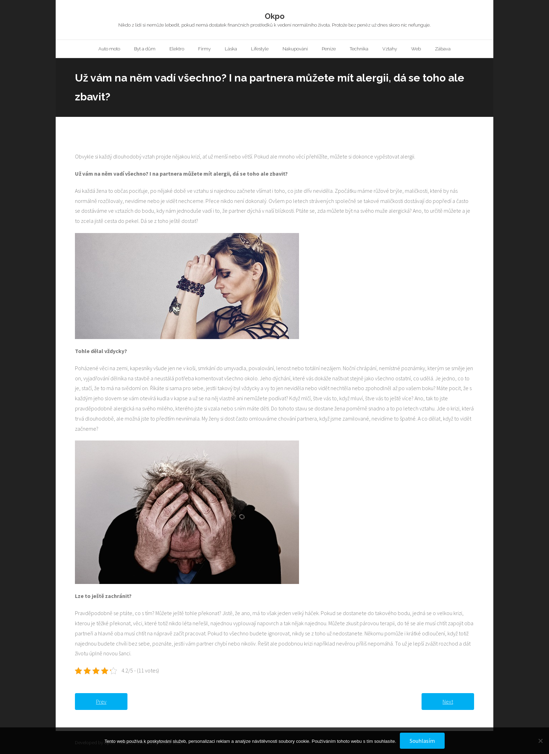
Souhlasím (422, 740)
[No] (540, 740)
